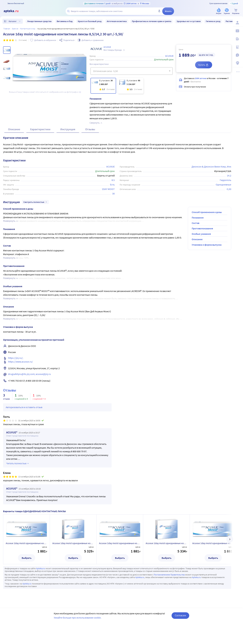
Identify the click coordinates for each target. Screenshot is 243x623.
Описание (14, 129)
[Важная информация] (238, 55)
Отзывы (90, 129)
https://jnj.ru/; (16, 357)
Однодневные (223, 184)
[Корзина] (235, 11)
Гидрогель (225, 180)
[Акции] (218, 11)
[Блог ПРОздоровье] (238, 39)
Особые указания (201, 233)
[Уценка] (227, 11)
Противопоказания (202, 228)
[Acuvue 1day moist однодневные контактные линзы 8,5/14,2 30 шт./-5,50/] (103, 85)
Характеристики (40, 129)
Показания (197, 217)
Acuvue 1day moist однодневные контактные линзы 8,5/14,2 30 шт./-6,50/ (120, 543)
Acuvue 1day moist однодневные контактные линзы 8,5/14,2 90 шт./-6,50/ (166, 543)
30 (113, 193)
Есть (112, 184)
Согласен (180, 615)
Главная (6, 28)
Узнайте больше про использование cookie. (77, 617)
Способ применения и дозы (207, 212)
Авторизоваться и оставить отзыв (24, 407)
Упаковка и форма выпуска (206, 244)
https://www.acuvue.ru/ (20, 361)
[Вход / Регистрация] (238, 23)
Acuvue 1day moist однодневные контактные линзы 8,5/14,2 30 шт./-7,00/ (26, 543)
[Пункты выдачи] (238, 63)
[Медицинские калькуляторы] (238, 47)
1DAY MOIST (108, 189)
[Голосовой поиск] (159, 11)
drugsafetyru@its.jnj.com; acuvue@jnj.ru (29, 374)
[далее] (229, 539)
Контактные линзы (27, 28)
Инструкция (67, 129)
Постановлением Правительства (169, 574)
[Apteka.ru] (14, 11)
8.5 (113, 180)
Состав (195, 223)
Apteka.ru (40, 568)
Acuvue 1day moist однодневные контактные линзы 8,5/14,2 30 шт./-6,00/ (213, 543)
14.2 (229, 175)
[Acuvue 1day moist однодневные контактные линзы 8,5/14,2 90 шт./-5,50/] (130, 85)
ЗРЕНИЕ (15, 28)
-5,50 (228, 189)
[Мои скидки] (238, 31)
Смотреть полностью (35, 202)
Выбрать (26, 557)
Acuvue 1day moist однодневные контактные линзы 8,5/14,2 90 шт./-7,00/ (73, 543)
